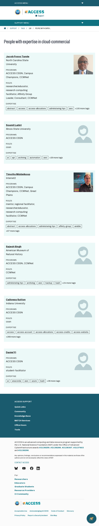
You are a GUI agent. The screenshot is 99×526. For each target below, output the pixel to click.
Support (13, 28)
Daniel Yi (11, 352)
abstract (11, 108)
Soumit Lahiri (14, 125)
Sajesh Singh (13, 246)
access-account (24, 332)
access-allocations (37, 108)
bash (58, 283)
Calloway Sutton (16, 299)
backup (48, 283)
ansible (77, 226)
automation (35, 158)
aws (71, 108)
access (21, 108)
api (13, 158)
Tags (23, 28)
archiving (22, 158)
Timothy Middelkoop (18, 174)
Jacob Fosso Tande (17, 56)
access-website (81, 332)
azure (34, 381)
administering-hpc (57, 108)
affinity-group (65, 226)
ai (8, 158)
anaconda (16, 381)
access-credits (63, 332)
